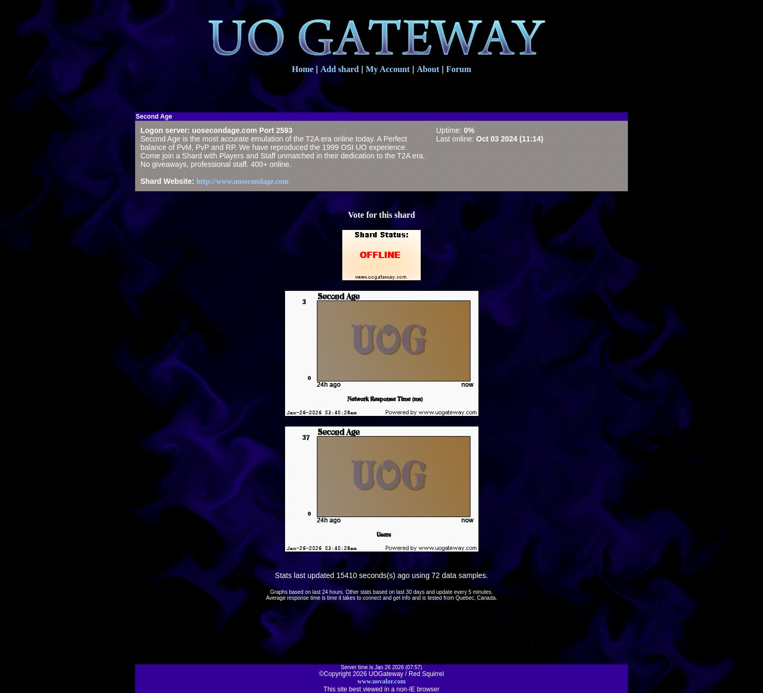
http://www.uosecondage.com (243, 181)
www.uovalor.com (382, 681)
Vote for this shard (381, 214)
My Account (388, 69)
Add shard (340, 69)
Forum (458, 69)
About (427, 69)
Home (303, 69)
